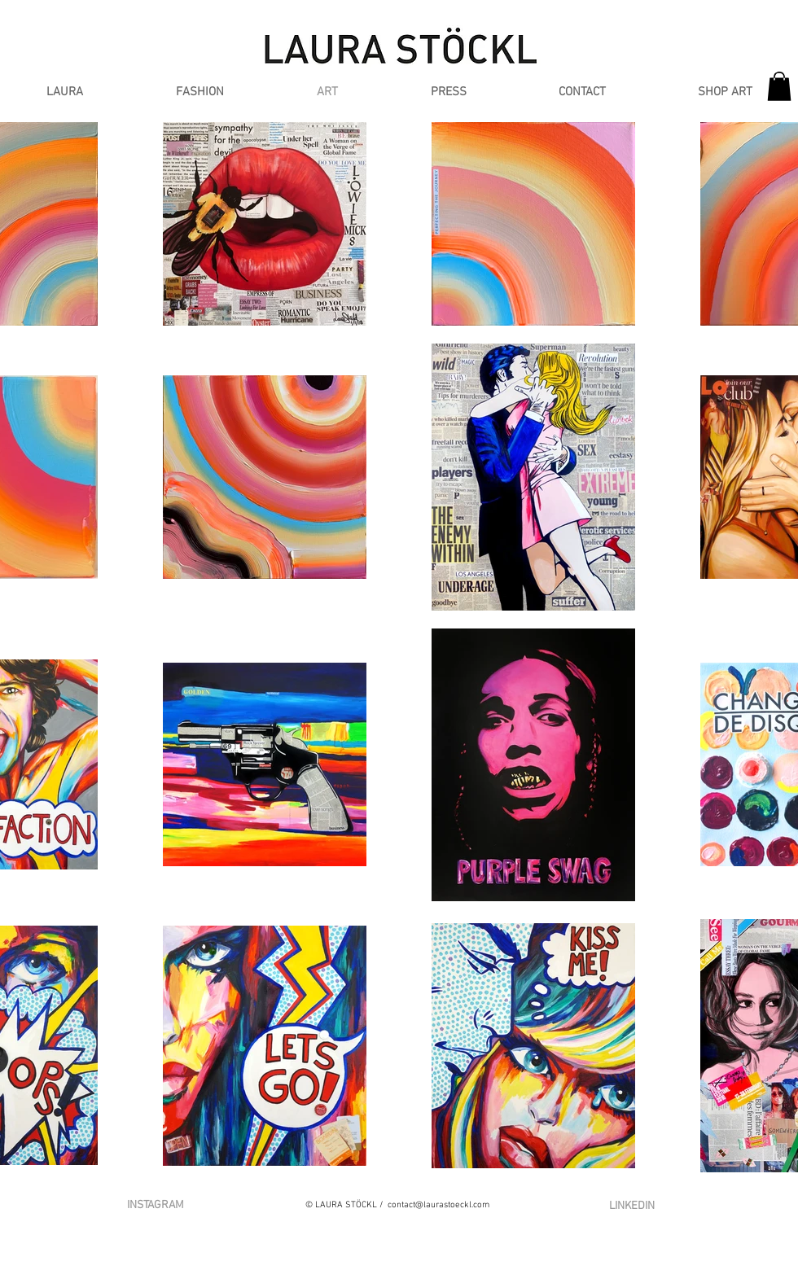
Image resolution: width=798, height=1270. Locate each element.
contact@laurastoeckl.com (438, 1205)
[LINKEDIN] (631, 1206)
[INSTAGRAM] (155, 1205)
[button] (199, 92)
